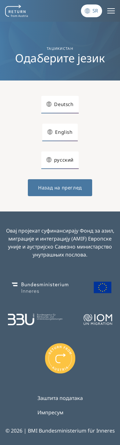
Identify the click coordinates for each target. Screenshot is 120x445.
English (63, 132)
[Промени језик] (91, 10)
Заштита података (60, 398)
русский (64, 160)
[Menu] (111, 11)
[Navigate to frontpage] (16, 11)
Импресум (50, 412)
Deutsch (63, 104)
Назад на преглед (60, 187)
